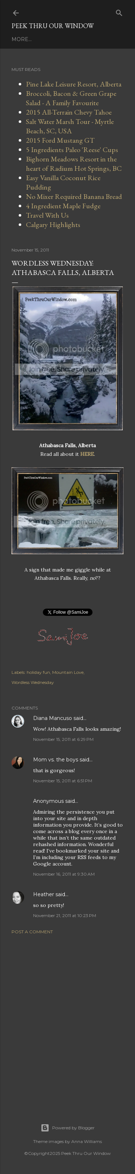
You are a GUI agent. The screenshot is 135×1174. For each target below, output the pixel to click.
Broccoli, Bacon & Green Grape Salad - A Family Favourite (71, 98)
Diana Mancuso (52, 718)
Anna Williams (86, 1141)
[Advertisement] (67, 1020)
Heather (43, 894)
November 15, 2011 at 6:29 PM (63, 739)
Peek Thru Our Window (53, 26)
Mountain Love (68, 672)
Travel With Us (47, 215)
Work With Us (54, 39)
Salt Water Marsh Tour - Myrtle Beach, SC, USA (70, 126)
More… (89, 39)
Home (20, 39)
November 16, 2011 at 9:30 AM (64, 874)
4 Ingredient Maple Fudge (63, 205)
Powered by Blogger (68, 1128)
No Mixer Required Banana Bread (74, 196)
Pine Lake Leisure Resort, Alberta (73, 84)
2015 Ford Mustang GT (60, 140)
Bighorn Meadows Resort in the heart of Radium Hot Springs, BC (74, 163)
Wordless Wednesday (33, 682)
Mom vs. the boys (55, 759)
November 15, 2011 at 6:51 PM (62, 780)
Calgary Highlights (53, 224)
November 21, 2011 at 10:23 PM (64, 915)
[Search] (119, 11)
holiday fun (38, 672)
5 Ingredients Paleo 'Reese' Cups (72, 149)
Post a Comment (32, 931)
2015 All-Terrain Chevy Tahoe (69, 112)
